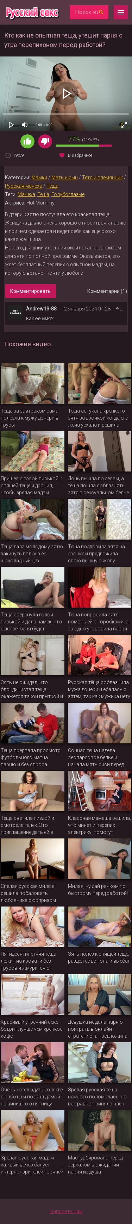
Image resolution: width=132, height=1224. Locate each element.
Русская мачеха (23, 186)
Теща (52, 186)
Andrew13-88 (41, 309)
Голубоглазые (67, 194)
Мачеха (26, 194)
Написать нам (66, 1211)
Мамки (39, 177)
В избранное (80, 155)
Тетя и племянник (102, 177)
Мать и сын (64, 177)
